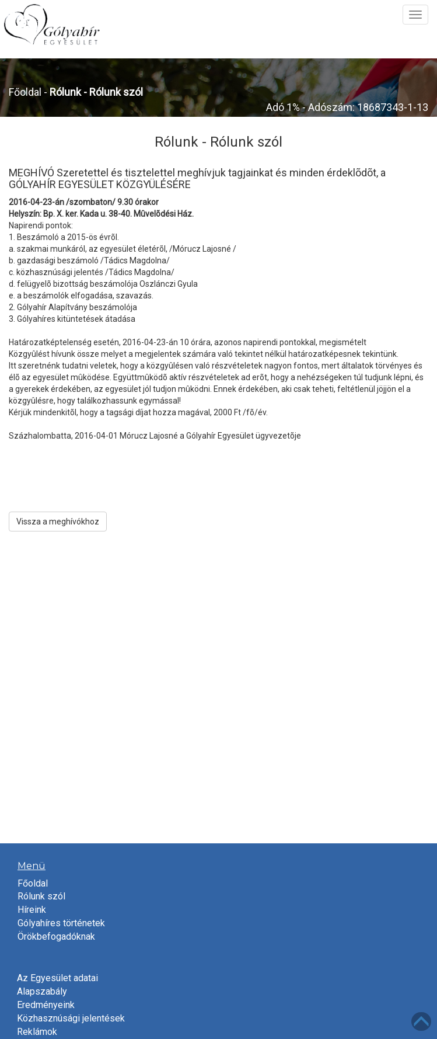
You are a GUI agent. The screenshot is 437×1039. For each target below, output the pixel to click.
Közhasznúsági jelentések (71, 1018)
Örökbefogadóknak (56, 936)
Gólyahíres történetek (61, 923)
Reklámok (37, 1031)
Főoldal (25, 92)
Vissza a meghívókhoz (57, 521)
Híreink (32, 909)
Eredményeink (46, 1004)
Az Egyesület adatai (57, 978)
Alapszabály (42, 991)
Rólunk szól (41, 896)
